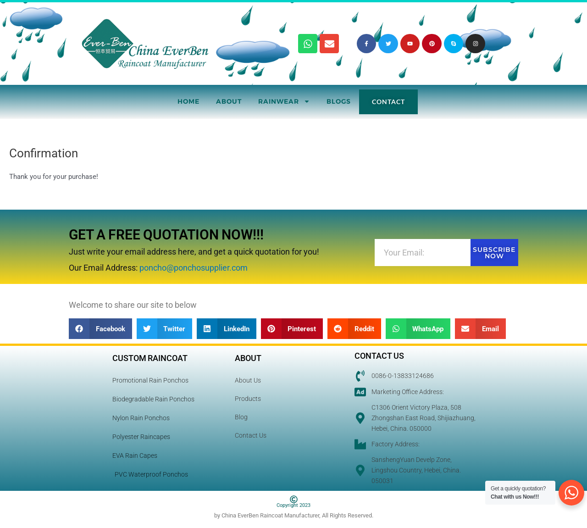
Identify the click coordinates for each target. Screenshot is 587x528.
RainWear (284, 101)
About (229, 101)
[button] (100, 328)
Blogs (339, 101)
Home (188, 101)
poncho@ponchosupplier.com (193, 267)
